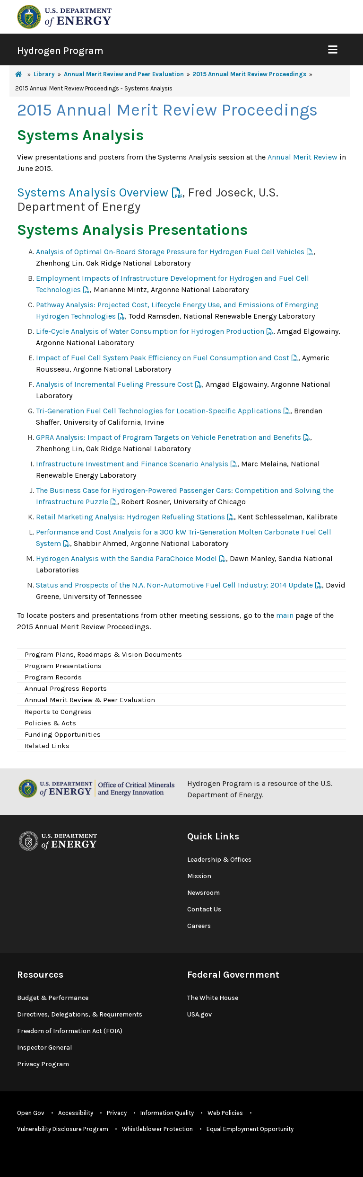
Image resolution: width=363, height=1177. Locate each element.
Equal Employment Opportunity (250, 1128)
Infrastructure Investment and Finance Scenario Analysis (132, 463)
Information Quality (167, 1112)
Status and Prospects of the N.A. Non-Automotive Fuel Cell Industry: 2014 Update (174, 584)
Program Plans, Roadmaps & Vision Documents (103, 654)
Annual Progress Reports (66, 688)
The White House (212, 998)
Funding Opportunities (63, 734)
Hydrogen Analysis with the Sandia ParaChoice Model (126, 558)
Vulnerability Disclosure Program (62, 1128)
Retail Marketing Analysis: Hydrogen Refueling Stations (130, 516)
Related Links (47, 745)
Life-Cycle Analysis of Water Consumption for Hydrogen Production (150, 331)
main (285, 615)
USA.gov (199, 1014)
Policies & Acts (50, 723)
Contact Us (204, 909)
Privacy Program (43, 1064)
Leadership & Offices (219, 860)
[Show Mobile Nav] (332, 49)
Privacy (117, 1112)
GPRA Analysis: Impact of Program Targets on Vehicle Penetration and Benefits (168, 437)
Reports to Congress (58, 711)
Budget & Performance (52, 998)
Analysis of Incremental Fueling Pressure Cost (114, 384)
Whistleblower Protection (157, 1128)
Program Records (53, 677)
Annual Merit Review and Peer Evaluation (124, 74)
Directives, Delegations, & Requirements (79, 1014)
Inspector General (44, 1047)
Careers (199, 926)
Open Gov (30, 1112)
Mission (199, 876)
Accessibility (75, 1112)
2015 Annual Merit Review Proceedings (249, 74)
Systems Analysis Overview (92, 192)
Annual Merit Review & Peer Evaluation (90, 700)
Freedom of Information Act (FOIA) (69, 1031)
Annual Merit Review (302, 156)
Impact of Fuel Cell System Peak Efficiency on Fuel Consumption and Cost (162, 357)
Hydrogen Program (60, 50)
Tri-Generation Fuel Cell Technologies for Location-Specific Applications (158, 410)
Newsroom (203, 893)
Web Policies (225, 1112)
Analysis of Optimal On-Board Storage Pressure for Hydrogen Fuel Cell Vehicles (170, 251)
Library (44, 74)
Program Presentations (63, 665)
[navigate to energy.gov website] (64, 15)
